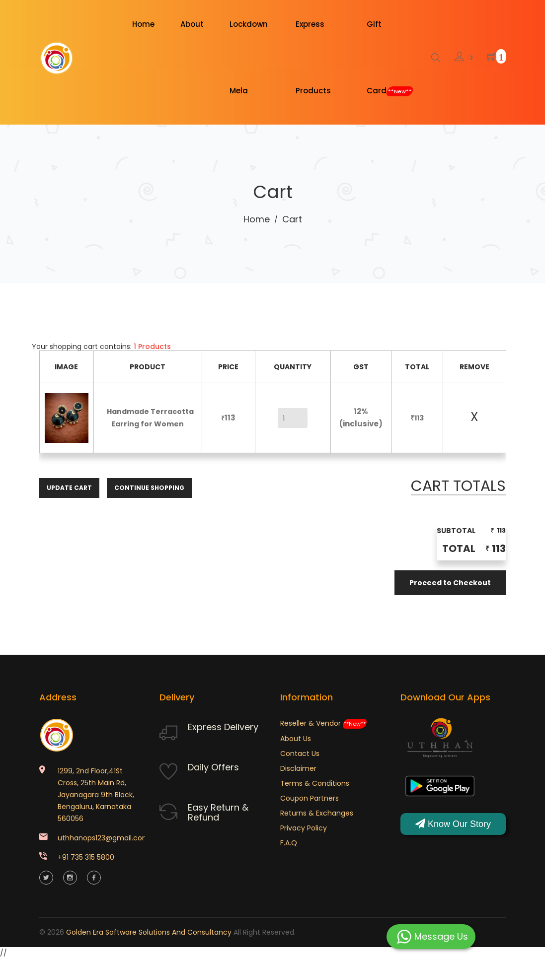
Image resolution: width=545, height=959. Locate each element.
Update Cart (69, 487)
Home (256, 219)
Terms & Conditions (314, 783)
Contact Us (299, 753)
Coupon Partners (309, 798)
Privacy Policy (303, 828)
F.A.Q (288, 843)
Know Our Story (453, 824)
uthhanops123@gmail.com (104, 838)
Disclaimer (298, 768)
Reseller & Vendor (323, 723)
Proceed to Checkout (450, 583)
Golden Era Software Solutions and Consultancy (149, 932)
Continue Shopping (149, 487)
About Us (295, 739)
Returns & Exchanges (316, 813)
